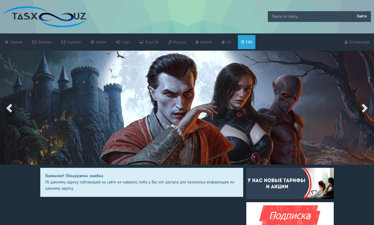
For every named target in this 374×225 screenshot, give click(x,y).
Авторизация (357, 42)
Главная (13, 42)
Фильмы (42, 42)
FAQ (246, 42)
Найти (362, 16)
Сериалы (71, 42)
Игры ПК (148, 42)
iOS (226, 42)
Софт (123, 42)
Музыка (177, 42)
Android (203, 42)
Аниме (98, 42)
